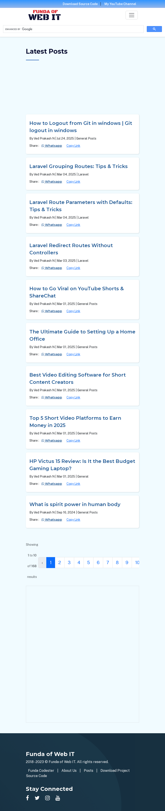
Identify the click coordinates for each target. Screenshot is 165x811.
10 (137, 562)
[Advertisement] (82, 89)
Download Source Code (80, 4)
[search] (73, 29)
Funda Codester (41, 771)
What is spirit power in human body (74, 504)
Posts (88, 771)
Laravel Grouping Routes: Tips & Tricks (78, 166)
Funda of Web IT (62, 762)
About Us (69, 771)
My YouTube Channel (120, 4)
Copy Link (73, 145)
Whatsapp (51, 146)
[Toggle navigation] (132, 15)
